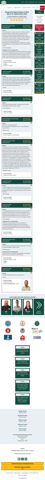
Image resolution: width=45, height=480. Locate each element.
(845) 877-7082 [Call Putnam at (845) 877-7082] (39, 59)
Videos (36, 2)
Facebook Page (19, 459)
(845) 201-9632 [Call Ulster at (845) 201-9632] (39, 84)
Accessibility (25, 473)
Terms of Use (9, 473)
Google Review (26, 459)
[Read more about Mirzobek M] (17, 307)
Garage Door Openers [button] (26, 7)
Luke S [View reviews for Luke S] (17, 283)
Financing (26, 2)
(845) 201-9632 (22, 430)
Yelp (22, 459)
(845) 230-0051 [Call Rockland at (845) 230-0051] (39, 46)
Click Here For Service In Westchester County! (22, 463)
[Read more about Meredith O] (28, 307)
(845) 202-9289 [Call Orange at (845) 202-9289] (39, 34)
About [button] (38, 7)
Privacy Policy (17, 473)
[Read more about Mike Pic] (6, 307)
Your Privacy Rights (22, 475)
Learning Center (41, 2)
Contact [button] (34, 7)
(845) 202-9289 (22, 412)
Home (23, 2)
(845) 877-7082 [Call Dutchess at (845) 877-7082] (39, 71)
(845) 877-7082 (22, 421)
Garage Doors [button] (10, 7)
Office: (22, 436)
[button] (39, 40)
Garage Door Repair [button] (18, 7)
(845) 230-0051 (22, 417)
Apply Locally (31, 2)
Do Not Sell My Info (33, 473)
